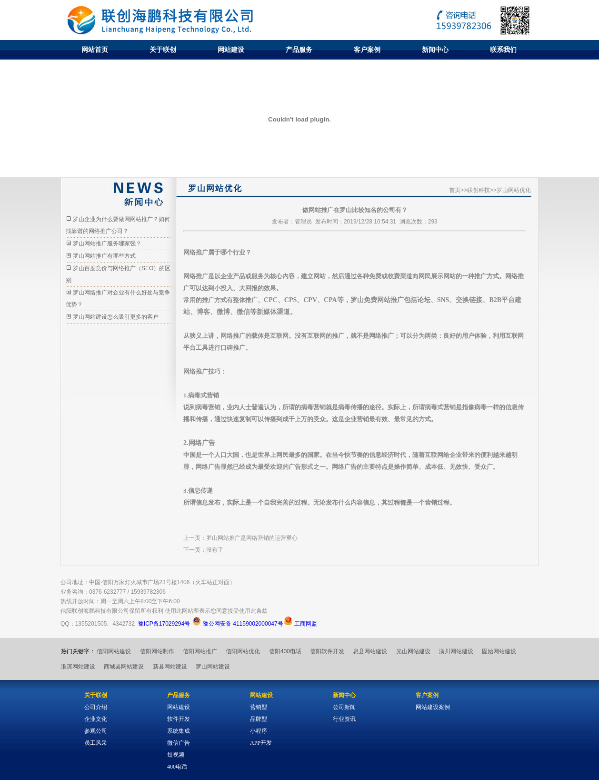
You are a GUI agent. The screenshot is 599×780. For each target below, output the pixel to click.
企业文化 (95, 719)
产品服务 (299, 49)
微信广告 (178, 742)
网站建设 (231, 49)
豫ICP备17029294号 (164, 623)
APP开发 (261, 742)
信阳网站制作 (157, 651)
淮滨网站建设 (78, 666)
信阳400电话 (285, 651)
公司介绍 (95, 707)
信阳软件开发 (327, 651)
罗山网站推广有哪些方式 (104, 256)
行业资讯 (344, 719)
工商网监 (300, 623)
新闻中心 (435, 49)
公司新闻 (344, 707)
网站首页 (94, 49)
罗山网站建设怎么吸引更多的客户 (116, 317)
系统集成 (178, 731)
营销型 (258, 707)
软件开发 (178, 719)
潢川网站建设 (456, 651)
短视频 (175, 754)
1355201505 (91, 623)
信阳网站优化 (243, 651)
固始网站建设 (499, 651)
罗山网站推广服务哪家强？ (107, 243)
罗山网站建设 (213, 666)
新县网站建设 (170, 666)
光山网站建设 (413, 651)
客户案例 (367, 49)
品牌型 (258, 719)
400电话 (177, 766)
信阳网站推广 (200, 651)
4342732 (123, 623)
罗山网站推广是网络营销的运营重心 (252, 538)
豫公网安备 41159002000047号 (237, 623)
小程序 (258, 731)
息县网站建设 (370, 651)
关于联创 (163, 49)
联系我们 (503, 49)
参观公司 (95, 731)
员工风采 (95, 742)
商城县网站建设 (124, 666)
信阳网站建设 (114, 651)
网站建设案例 (433, 707)
